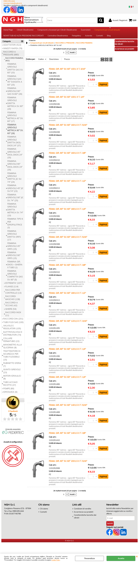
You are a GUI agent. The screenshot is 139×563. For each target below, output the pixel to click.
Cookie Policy (55, 560)
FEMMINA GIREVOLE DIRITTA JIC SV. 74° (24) (14, 179)
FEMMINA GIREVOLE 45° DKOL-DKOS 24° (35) (14, 155)
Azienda (88, 37)
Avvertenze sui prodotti (83, 514)
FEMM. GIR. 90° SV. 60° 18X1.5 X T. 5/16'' (68, 238)
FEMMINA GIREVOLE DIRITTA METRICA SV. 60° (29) (15, 105)
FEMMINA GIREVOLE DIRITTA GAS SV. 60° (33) (15, 70)
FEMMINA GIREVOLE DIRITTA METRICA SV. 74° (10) (15, 211)
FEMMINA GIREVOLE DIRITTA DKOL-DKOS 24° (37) (14, 143)
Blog (109, 37)
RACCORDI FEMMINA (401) (14, 61)
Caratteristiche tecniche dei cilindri (85, 518)
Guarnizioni (85, 30)
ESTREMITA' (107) (13, 285)
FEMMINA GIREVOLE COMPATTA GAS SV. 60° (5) (15, 277)
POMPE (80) (8, 390)
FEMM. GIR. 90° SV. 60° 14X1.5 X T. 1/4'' (67, 378)
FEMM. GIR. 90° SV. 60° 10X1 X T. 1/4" (66, 98)
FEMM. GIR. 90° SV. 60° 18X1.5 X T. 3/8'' (67, 266)
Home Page (8, 30)
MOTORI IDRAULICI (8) (12, 379)
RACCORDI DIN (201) (13, 320)
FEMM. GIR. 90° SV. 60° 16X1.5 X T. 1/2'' (67, 182)
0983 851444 (9, 1)
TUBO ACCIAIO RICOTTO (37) (10, 385)
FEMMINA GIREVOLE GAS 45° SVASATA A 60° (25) (14, 82)
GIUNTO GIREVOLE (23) (11, 372)
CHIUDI (137, 556)
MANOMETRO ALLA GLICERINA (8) (12, 348)
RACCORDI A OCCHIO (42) (11, 305)
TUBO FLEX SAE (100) (13, 324)
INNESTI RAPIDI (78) (12, 50)
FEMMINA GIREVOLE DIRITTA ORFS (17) (14, 237)
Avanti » (72, 54)
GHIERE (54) (11, 311)
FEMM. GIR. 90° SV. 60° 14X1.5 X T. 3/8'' (67, 435)
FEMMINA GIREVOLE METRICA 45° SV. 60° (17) (15, 118)
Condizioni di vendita (82, 510)
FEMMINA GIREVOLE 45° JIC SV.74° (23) (15, 190)
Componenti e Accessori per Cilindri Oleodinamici (57, 30)
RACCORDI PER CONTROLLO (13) (13, 293)
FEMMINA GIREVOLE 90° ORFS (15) (13, 257)
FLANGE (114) (11, 288)
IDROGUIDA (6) (10, 394)
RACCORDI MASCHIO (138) (12, 299)
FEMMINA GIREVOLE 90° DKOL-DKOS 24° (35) (14, 167)
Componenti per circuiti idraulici (107, 30)
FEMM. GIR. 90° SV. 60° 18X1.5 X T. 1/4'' (67, 210)
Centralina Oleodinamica (58, 37)
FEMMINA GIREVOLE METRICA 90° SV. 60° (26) (15, 130)
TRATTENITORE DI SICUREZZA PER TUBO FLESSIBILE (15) (11, 357)
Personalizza (89, 558)
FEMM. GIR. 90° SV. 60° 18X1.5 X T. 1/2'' (67, 294)
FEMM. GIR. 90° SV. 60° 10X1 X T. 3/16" (67, 70)
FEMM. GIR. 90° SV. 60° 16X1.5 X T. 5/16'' (68, 126)
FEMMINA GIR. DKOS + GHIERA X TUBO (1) (14, 266)
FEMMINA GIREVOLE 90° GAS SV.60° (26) (14, 93)
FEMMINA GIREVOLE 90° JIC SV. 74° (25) (15, 199)
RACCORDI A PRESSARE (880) (11, 55)
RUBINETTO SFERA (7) (12, 366)
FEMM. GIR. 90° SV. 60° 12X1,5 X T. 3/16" (68, 322)
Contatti (99, 37)
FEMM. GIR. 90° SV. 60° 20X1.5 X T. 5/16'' (68, 463)
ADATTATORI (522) (12, 46)
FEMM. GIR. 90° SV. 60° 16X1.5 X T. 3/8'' (67, 154)
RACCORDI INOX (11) (13, 315)
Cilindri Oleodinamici (25, 30)
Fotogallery (76, 37)
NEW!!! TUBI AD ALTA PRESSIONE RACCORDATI (23, 37)
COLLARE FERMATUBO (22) (11, 341)
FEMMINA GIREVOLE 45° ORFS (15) (13, 248)
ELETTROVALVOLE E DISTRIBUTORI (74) (12, 335)
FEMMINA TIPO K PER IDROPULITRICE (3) (15, 225)
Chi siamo (44, 510)
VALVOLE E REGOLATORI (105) (12, 328)
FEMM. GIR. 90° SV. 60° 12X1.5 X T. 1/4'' (67, 350)
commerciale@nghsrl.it (13, 3)
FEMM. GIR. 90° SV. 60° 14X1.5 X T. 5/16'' (68, 407)
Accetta (121, 558)
